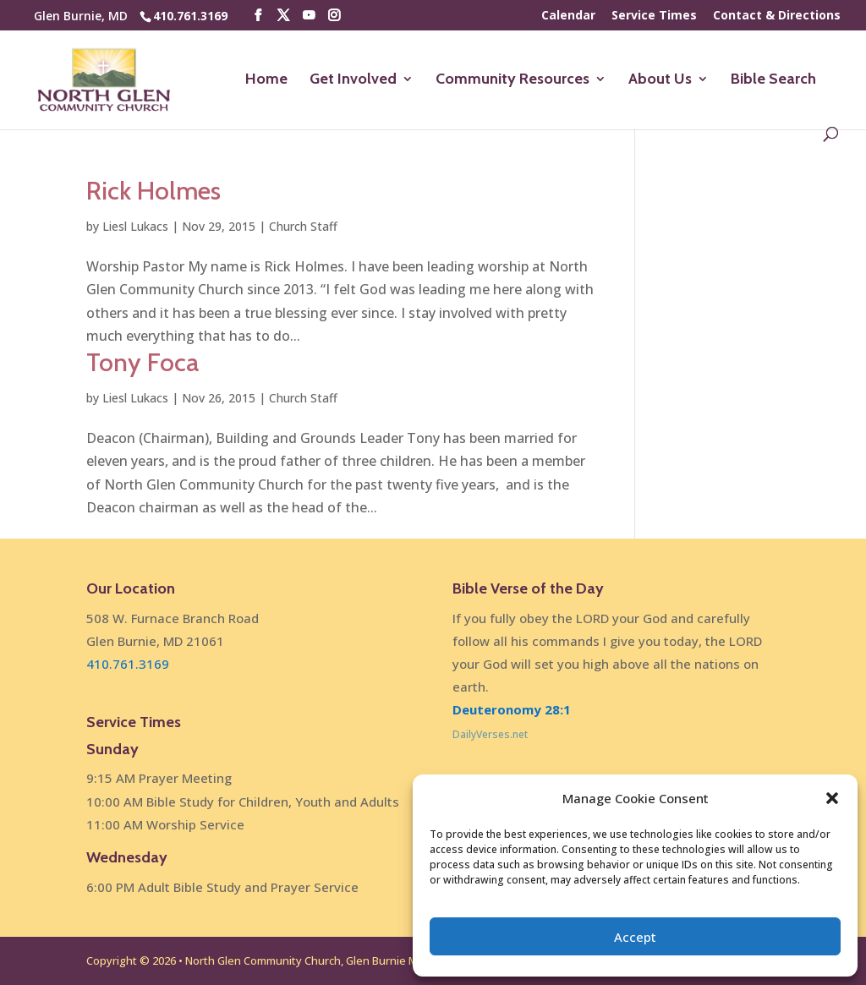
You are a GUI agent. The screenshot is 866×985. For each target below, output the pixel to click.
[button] (832, 798)
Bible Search (773, 80)
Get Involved (353, 80)
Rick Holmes (153, 190)
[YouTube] (309, 15)
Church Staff (303, 226)
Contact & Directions (777, 16)
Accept (635, 936)
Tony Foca (142, 362)
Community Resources (512, 80)
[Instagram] (334, 15)
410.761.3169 (190, 16)
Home (266, 80)
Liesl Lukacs (135, 226)
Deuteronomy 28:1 (511, 709)
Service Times (654, 16)
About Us (660, 80)
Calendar (568, 16)
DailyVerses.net (490, 734)
